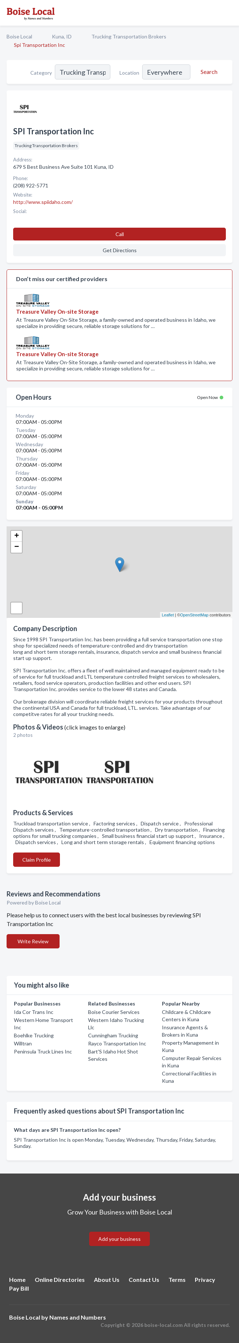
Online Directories (60, 1279)
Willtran (23, 1043)
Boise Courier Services (114, 1012)
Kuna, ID (62, 36)
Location (129, 73)
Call (119, 234)
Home (17, 1279)
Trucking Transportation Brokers (128, 36)
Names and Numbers (77, 1317)
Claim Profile (36, 860)
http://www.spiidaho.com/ (43, 202)
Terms (177, 1279)
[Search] (207, 71)
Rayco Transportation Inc (117, 1043)
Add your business (119, 1239)
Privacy (205, 1279)
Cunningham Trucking (113, 1035)
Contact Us (144, 1279)
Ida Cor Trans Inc (33, 1012)
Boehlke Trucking (34, 1035)
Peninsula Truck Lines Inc (43, 1051)
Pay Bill (19, 1288)
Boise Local (19, 36)
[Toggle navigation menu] (229, 12)
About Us (107, 1279)
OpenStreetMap (194, 615)
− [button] (16, 547)
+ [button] (16, 536)
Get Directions (120, 250)
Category (41, 73)
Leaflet (168, 615)
